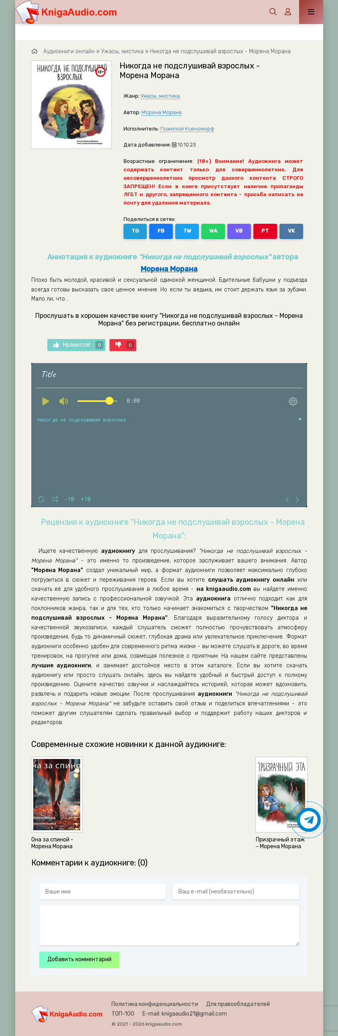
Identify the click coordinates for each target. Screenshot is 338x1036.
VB (239, 231)
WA (213, 231)
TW (187, 231)
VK (291, 231)
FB (161, 231)
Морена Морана (162, 112)
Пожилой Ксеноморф (187, 129)
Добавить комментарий (79, 959)
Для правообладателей (238, 1004)
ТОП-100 (122, 1013)
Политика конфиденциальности (154, 1004)
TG (135, 231)
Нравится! (78, 345)
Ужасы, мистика (160, 96)
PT (265, 231)
